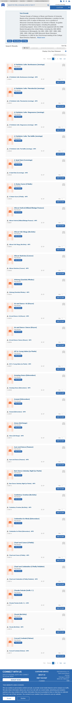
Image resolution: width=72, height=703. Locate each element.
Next (61, 58)
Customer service (41, 671)
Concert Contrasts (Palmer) (23, 638)
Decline (23, 698)
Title (26, 48)
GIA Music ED (13, 1)
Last (64, 58)
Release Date (61, 48)
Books (9, 41)
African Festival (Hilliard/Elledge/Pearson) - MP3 (23, 220)
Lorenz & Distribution (41, 1)
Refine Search (60, 54)
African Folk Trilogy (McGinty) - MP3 (19, 244)
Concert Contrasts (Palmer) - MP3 (19, 651)
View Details (18, 68)
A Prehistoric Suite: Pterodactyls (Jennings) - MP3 (23, 101)
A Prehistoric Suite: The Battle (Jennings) (28, 136)
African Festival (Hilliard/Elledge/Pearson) (29, 208)
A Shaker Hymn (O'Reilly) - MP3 (18, 196)
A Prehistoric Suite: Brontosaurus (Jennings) (29, 64)
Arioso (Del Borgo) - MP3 (16, 435)
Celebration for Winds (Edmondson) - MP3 (21, 531)
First (44, 58)
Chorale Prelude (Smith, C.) (24, 590)
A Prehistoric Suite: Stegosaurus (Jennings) (29, 112)
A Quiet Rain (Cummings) (23, 160)
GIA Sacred (4, 1)
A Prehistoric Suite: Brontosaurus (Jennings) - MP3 (23, 77)
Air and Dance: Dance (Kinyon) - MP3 (20, 340)
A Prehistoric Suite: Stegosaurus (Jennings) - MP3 (23, 125)
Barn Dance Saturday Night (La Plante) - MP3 (22, 483)
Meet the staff (42, 678)
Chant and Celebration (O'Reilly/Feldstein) (29, 566)
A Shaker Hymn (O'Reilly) (23, 184)
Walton (22, 1)
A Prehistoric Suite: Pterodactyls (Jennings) (29, 88)
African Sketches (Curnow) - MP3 (19, 268)
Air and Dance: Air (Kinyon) (24, 303)
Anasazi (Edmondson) (22, 399)
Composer (34, 48)
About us (41, 675)
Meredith (29, 1)
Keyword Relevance (47, 48)
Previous (49, 58)
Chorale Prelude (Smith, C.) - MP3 (19, 603)
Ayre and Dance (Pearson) (23, 447)
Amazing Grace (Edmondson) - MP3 (19, 388)
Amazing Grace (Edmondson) (24, 375)
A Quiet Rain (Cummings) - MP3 (18, 172)
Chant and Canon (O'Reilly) (24, 542)
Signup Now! (16, 680)
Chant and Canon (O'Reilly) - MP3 (19, 555)
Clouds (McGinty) (20, 614)
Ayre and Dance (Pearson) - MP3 (19, 459)
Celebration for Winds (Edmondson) (26, 518)
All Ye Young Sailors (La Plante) (25, 351)
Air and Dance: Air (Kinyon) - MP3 (19, 316)
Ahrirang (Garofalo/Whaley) (24, 279)
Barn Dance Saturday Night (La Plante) (28, 471)
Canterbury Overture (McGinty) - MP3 (20, 507)
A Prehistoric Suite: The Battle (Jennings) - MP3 (22, 149)
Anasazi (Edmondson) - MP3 (17, 411)
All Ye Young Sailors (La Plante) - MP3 (20, 364)
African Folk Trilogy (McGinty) (24, 232)
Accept (9, 698)
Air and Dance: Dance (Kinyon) (25, 327)
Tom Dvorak (24, 13)
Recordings (17, 41)
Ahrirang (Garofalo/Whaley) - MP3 (19, 292)
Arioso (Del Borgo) (20, 423)
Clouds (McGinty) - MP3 (16, 627)
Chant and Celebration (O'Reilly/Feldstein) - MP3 (23, 579)
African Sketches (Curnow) (23, 256)
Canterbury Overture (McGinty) (25, 495)
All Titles (24, 41)
